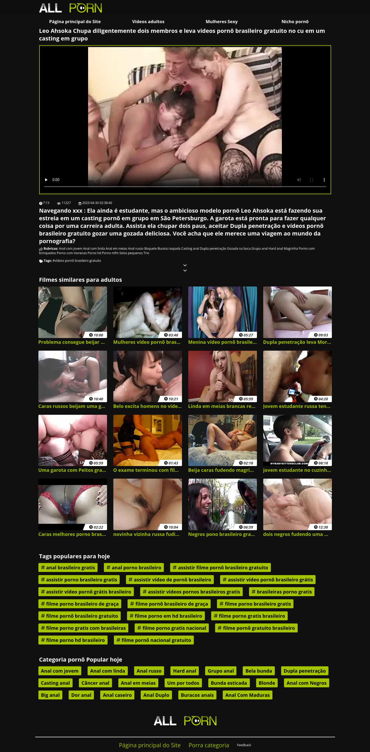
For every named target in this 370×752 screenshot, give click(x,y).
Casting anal (190, 248)
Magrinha (291, 248)
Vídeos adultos (148, 21)
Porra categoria (209, 745)
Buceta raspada (169, 248)
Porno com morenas (72, 253)
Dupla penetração (213, 248)
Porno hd (94, 253)
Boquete (150, 248)
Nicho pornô (294, 21)
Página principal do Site (75, 21)
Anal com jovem (70, 248)
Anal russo (136, 248)
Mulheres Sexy (222, 21)
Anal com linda (94, 248)
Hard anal (276, 248)
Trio (146, 253)
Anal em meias (116, 248)
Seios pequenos (131, 253)
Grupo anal (259, 248)
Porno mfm (110, 253)
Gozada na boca (238, 248)
